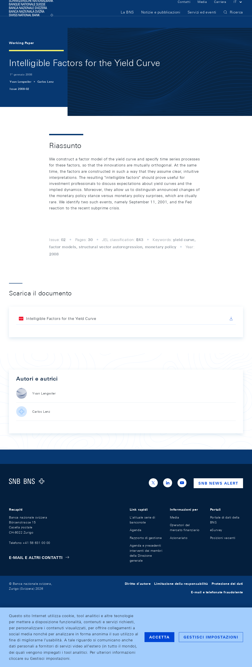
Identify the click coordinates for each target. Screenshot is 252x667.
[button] (238, 8)
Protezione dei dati (227, 584)
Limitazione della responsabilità (181, 584)
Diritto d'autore (138, 584)
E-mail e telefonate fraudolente (217, 592)
